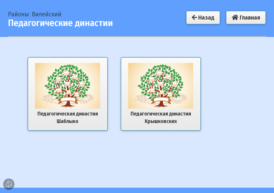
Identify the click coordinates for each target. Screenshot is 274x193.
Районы (18, 14)
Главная (246, 17)
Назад (203, 17)
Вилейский (46, 14)
